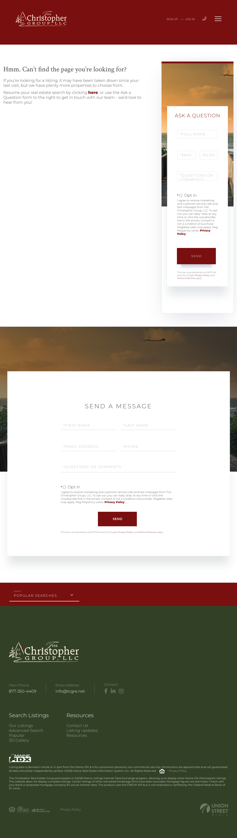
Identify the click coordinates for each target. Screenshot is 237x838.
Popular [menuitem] (16, 735)
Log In (190, 19)
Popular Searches (35, 595)
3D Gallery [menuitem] (19, 740)
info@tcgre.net (70, 691)
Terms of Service (186, 278)
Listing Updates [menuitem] (82, 730)
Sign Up (172, 19)
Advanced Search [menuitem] (26, 730)
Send (196, 256)
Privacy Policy (202, 275)
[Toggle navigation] (218, 19)
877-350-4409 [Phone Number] (22, 691)
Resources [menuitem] (77, 735)
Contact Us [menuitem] (77, 725)
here (93, 92)
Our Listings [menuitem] (21, 725)
